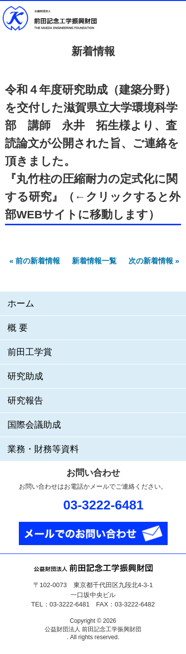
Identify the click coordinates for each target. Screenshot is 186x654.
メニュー (172, 19)
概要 (19, 328)
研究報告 (25, 400)
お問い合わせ (146, 19)
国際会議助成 (34, 425)
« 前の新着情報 (35, 260)
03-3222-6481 (103, 505)
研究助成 (25, 376)
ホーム (20, 303)
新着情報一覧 (94, 260)
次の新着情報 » (154, 260)
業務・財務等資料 (43, 449)
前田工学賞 (29, 352)
